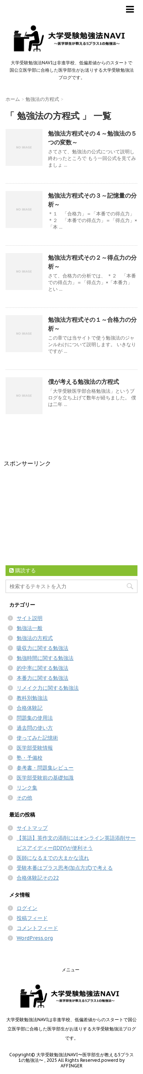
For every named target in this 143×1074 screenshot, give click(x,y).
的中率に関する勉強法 (42, 668)
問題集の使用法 (35, 718)
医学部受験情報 (35, 747)
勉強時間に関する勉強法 (45, 658)
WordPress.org (35, 938)
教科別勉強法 (32, 698)
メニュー (70, 969)
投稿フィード (32, 918)
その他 (24, 797)
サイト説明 (29, 618)
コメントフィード (37, 928)
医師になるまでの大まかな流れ (53, 858)
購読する (22, 570)
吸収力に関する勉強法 (42, 648)
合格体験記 (29, 708)
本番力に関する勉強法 (42, 678)
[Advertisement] (59, 514)
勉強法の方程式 (35, 638)
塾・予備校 (29, 757)
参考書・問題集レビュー (45, 767)
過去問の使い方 (35, 727)
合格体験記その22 (38, 877)
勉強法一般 (29, 628)
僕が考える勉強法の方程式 (83, 381)
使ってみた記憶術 (37, 737)
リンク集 (27, 787)
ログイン (27, 908)
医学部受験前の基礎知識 (45, 777)
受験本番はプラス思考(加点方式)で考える (65, 868)
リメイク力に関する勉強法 (48, 688)
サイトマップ (32, 828)
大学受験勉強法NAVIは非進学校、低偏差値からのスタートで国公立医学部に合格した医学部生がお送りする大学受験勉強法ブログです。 (71, 1029)
